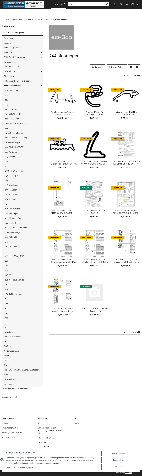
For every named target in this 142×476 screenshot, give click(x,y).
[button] (63, 4)
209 (6, 105)
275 (6, 270)
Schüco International (12, 86)
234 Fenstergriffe (12, 176)
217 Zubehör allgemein (14, 133)
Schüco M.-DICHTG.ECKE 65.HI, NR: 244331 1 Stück (94, 310)
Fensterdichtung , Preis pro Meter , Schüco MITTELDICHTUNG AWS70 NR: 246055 (63, 113)
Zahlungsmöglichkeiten (12, 432)
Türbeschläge (10, 62)
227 (6, 161)
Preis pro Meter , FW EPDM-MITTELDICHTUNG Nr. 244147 (126, 113)
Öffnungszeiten (8, 437)
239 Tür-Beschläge (13, 190)
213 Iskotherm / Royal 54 (15, 124)
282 (6, 285)
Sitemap (76, 423)
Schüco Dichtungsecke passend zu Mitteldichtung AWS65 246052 (126, 260)
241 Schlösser (11, 199)
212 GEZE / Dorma (13, 119)
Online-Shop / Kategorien (13, 33)
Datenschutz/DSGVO (26, 468)
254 (6, 242)
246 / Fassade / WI (13, 218)
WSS (6, 375)
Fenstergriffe (9, 71)
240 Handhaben (11, 195)
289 (6, 308)
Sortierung (96, 67)
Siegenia (7, 43)
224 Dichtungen (11, 152)
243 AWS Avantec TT (14, 209)
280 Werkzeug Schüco (14, 280)
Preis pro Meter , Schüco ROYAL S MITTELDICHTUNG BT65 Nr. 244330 (126, 211)
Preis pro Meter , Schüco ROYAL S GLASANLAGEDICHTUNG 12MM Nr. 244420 (94, 211)
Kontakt (5, 423)
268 (6, 266)
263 (6, 251)
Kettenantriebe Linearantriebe (16, 81)
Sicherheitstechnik (11, 379)
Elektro (7, 356)
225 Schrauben (11, 157)
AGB (39, 423)
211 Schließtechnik (12, 114)
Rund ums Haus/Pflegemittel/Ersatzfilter (21, 370)
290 (6, 313)
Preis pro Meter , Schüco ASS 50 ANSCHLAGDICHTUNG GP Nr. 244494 (94, 162)
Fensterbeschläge (11, 67)
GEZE (6, 360)
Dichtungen (9, 76)
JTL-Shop (128, 473)
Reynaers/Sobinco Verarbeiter (15, 389)
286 (6, 299)
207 (6, 95)
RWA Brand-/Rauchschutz (15, 57)
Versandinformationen (11, 428)
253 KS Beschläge (12, 237)
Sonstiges (9, 332)
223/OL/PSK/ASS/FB (14, 147)
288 (6, 304)
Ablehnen (118, 467)
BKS (6, 341)
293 (6, 318)
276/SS (8, 275)
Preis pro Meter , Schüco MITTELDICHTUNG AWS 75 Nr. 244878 (63, 211)
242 (6, 204)
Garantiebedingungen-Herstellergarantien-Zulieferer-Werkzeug (50, 430)
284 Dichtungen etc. (13, 294)
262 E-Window (11, 247)
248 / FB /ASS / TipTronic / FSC (18, 228)
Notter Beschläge (11, 351)
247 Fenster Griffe (12, 223)
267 (6, 261)
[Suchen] (86, 4)
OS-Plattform (43, 447)
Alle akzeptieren (118, 454)
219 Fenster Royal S (13, 142)
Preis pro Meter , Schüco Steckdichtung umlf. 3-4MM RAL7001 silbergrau (94, 260)
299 (6, 327)
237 (6, 180)
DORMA (7, 346)
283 (6, 289)
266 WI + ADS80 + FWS (14, 256)
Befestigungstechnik (12, 337)
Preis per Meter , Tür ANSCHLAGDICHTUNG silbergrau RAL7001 (94, 113)
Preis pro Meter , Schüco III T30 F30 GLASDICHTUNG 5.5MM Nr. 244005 (126, 162)
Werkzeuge (9, 384)
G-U (6, 365)
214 (6, 128)
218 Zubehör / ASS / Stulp (16, 138)
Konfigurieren (118, 460)
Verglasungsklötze (12, 48)
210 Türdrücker (11, 109)
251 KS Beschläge (12, 232)
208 (6, 100)
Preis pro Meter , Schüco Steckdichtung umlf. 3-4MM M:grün (63, 260)
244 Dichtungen (11, 214)
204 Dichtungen (11, 90)
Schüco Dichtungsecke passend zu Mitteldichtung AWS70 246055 (63, 310)
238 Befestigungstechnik (15, 185)
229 (6, 166)
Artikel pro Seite (116, 67)
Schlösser (8, 52)
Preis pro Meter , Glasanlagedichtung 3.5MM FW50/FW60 (63, 162)
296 (6, 322)
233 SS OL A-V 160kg (14, 171)
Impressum (10, 468)
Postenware (9, 38)
